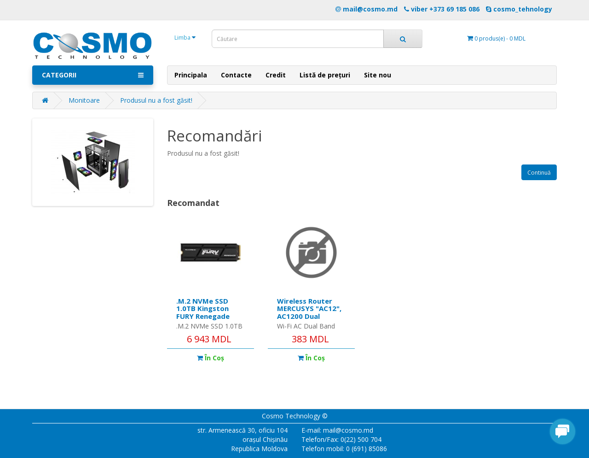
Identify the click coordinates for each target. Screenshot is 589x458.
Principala (190, 74)
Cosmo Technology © (295, 415)
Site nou (377, 74)
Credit (276, 74)
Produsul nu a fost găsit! (156, 100)
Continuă (539, 172)
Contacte (236, 74)
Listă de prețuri (325, 74)
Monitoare (84, 100)
